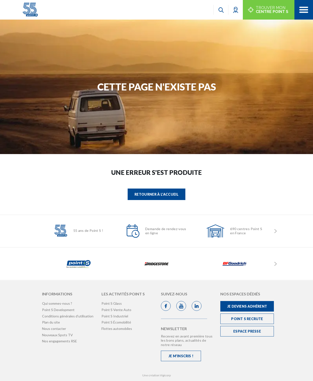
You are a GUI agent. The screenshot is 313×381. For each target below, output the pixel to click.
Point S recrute (247, 319)
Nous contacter (54, 328)
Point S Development (58, 310)
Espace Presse (247, 331)
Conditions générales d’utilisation (67, 316)
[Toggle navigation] (303, 10)
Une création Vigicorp (156, 375)
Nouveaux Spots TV (57, 335)
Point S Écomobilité (116, 322)
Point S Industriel (114, 316)
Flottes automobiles (116, 328)
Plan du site (51, 322)
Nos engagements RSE (59, 341)
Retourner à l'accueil (156, 194)
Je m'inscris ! (180, 356)
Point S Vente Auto (116, 310)
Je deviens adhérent (247, 306)
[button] (235, 10)
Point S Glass (111, 303)
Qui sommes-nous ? (57, 303)
